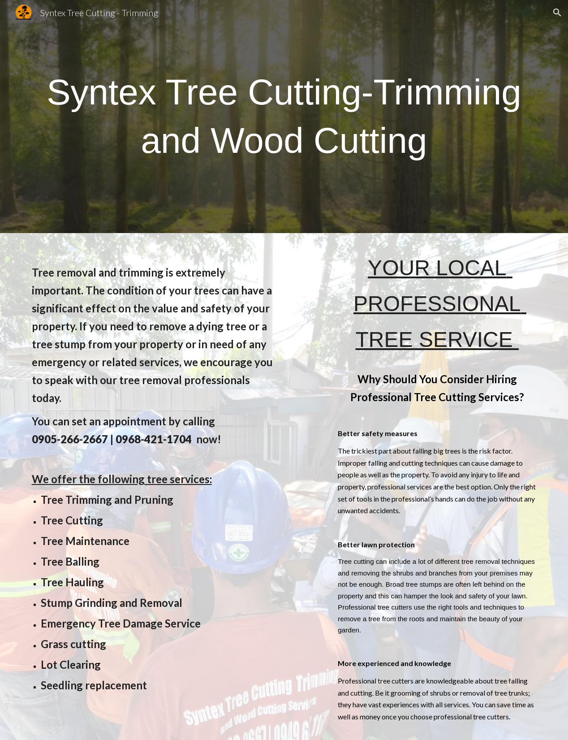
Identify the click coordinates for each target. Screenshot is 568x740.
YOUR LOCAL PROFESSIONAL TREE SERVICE (439, 303)
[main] (284, 116)
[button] (557, 12)
